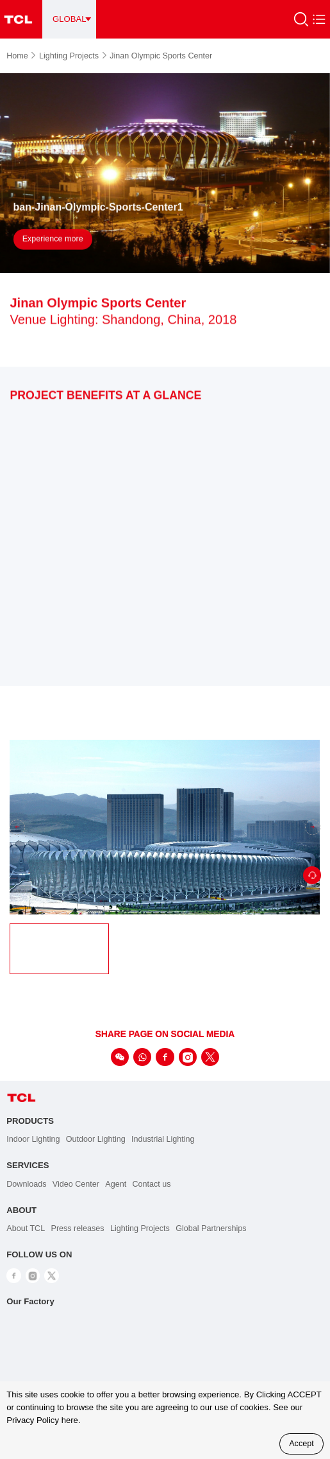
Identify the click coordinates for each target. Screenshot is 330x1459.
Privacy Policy (32, 1420)
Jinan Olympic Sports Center (161, 55)
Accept (301, 1443)
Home (20, 55)
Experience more (52, 240)
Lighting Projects (72, 55)
